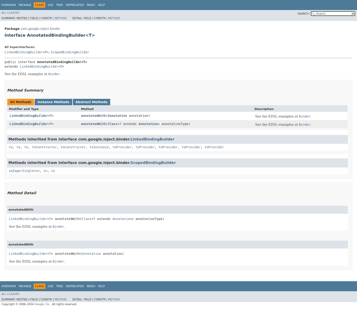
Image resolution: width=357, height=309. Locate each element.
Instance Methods (53, 102)
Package (25, 5)
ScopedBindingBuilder (70, 52)
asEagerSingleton (24, 171)
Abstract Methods (91, 102)
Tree (59, 5)
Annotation (117, 115)
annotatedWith (93, 115)
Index (91, 5)
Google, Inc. (42, 304)
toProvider (122, 147)
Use (50, 5)
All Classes (10, 12)
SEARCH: (304, 13)
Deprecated (75, 5)
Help (101, 5)
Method (61, 18)
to (11, 147)
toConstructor (44, 147)
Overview (8, 5)
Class (112, 124)
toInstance (99, 147)
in (45, 171)
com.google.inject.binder (40, 29)
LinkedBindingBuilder (24, 52)
